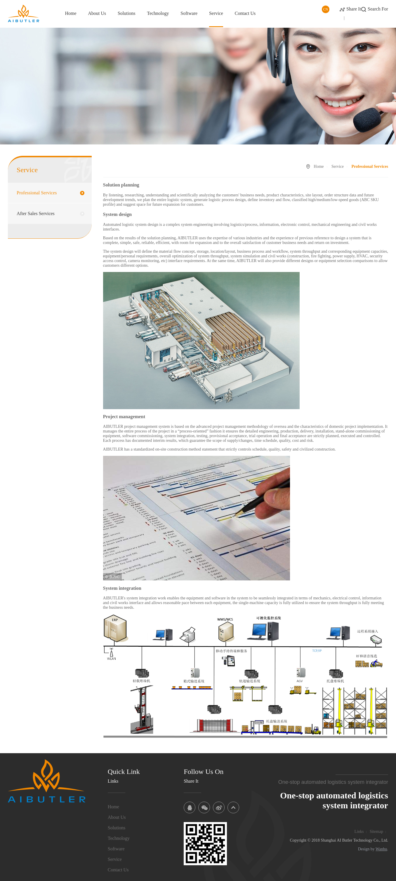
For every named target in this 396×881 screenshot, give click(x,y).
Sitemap (376, 831)
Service (216, 13)
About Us (97, 13)
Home (70, 13)
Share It (353, 8)
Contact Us (245, 13)
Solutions (126, 13)
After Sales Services (36, 213)
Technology (158, 13)
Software (188, 13)
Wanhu (381, 849)
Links (359, 831)
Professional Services (37, 192)
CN (325, 9)
